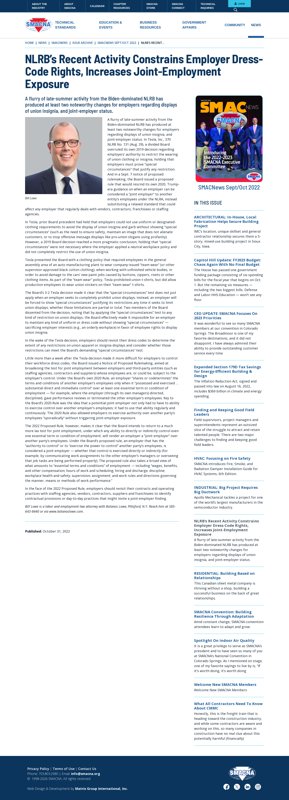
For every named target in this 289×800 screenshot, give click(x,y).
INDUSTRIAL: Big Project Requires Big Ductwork (226, 489)
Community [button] (235, 25)
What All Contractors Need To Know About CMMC (228, 706)
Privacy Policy (38, 768)
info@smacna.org (85, 773)
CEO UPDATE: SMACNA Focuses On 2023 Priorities (225, 315)
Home (29, 43)
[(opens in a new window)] (226, 788)
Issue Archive (82, 43)
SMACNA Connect (178, 6)
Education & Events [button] (110, 25)
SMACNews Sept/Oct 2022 (117, 43)
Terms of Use (64, 768)
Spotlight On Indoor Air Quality (224, 640)
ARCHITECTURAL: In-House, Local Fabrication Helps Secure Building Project (226, 221)
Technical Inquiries (208, 6)
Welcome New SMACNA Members (225, 684)
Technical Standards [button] (65, 25)
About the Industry (39, 6)
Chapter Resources (122, 6)
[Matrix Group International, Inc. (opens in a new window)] (101, 788)
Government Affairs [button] (194, 25)
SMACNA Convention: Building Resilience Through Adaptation (224, 614)
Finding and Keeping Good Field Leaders (224, 412)
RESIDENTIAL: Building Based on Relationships (224, 575)
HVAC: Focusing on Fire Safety (222, 458)
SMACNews (59, 43)
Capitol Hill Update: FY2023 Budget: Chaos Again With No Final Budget (227, 262)
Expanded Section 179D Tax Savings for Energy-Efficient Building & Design (227, 371)
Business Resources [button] (150, 25)
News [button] (256, 25)
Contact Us (87, 768)
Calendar (97, 6)
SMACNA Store (152, 6)
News (43, 43)
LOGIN (239, 3)
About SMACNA (69, 6)
